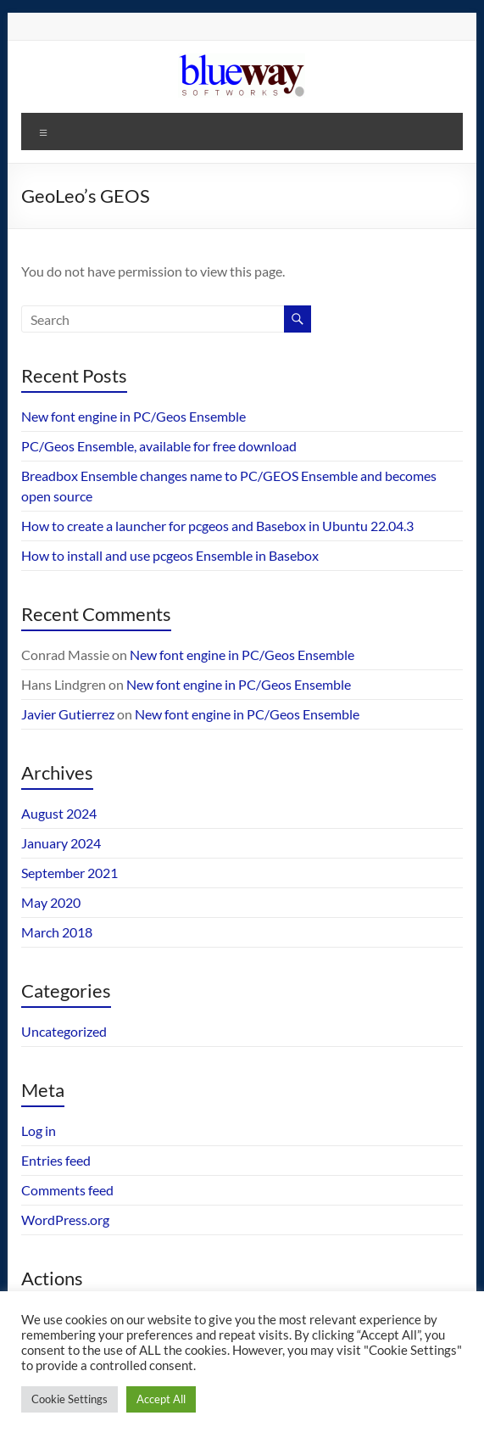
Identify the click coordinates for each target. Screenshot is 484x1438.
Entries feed (56, 1160)
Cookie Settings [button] (69, 1399)
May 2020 (51, 902)
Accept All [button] (161, 1399)
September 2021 (69, 872)
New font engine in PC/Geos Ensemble (133, 416)
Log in (38, 1130)
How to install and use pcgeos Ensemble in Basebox (170, 555)
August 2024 (59, 813)
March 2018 (56, 932)
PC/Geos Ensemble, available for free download (159, 446)
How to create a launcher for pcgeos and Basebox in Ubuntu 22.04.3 (217, 526)
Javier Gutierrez (67, 714)
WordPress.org (65, 1219)
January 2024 (61, 843)
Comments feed (67, 1190)
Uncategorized (64, 1031)
